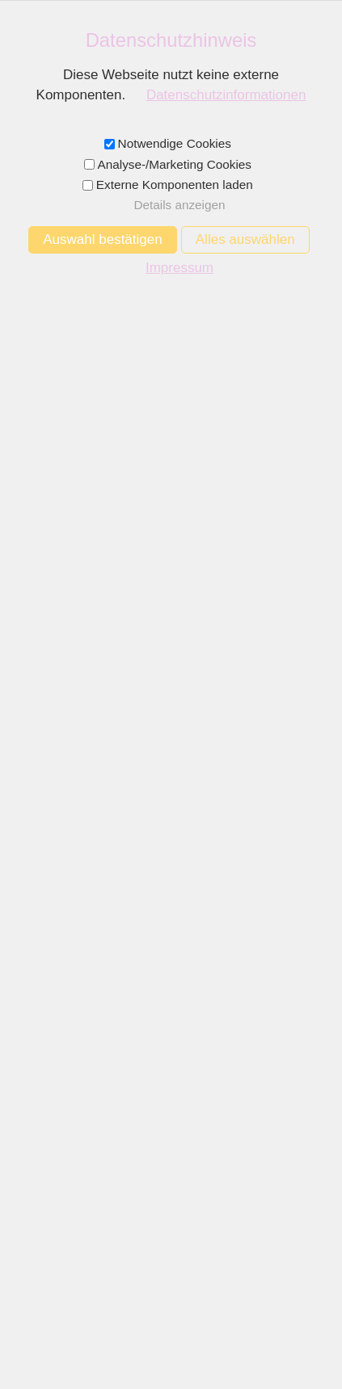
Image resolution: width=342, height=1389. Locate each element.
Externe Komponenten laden (174, 184)
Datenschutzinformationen (226, 95)
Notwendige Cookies (174, 143)
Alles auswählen (245, 239)
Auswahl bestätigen (102, 239)
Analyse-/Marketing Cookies (174, 164)
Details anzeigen (179, 205)
